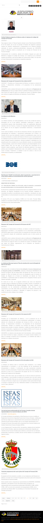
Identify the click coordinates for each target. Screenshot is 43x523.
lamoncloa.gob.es (12, 414)
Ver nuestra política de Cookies (28, 519)
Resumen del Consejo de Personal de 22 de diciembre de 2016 (17, 360)
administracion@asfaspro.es (16, 519)
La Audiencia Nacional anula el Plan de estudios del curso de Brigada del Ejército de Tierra (20, 263)
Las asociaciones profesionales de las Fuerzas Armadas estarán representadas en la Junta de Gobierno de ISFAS (18, 411)
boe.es (9, 178)
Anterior (8, 498)
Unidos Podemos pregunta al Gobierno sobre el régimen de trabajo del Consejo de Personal (19, 37)
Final (13, 500)
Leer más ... (3, 61)
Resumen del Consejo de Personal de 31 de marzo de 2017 (16, 314)
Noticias (14, 34)
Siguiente (8, 500)
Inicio (3, 498)
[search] (11, 5)
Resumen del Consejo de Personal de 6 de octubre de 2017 (16, 81)
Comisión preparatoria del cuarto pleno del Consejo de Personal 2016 (19, 471)
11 (36, 498)
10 (33, 498)
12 (3, 500)
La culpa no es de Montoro (8, 116)
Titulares (14, 113)
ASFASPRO (14, 78)
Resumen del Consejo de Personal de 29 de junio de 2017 (16, 224)
